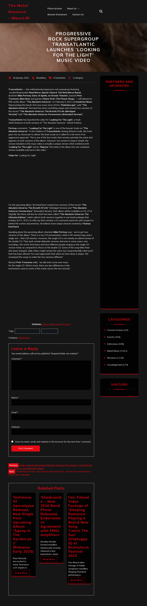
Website (46, 324)
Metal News (24, 337)
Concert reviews (115, 330)
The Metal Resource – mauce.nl (19, 11)
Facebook (57, 324)
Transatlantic (49, 331)
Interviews (112, 343)
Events (110, 337)
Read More (21, 573)
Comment (16, 358)
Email (14, 412)
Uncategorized (114, 364)
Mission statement (57, 14)
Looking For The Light (27, 331)
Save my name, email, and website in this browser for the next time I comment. (53, 441)
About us (72, 8)
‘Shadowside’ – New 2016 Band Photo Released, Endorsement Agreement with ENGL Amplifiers (51, 516)
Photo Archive (55, 8)
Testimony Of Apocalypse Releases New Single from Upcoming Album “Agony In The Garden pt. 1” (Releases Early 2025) (23, 524)
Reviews (111, 357)
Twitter (67, 324)
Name (15, 397)
